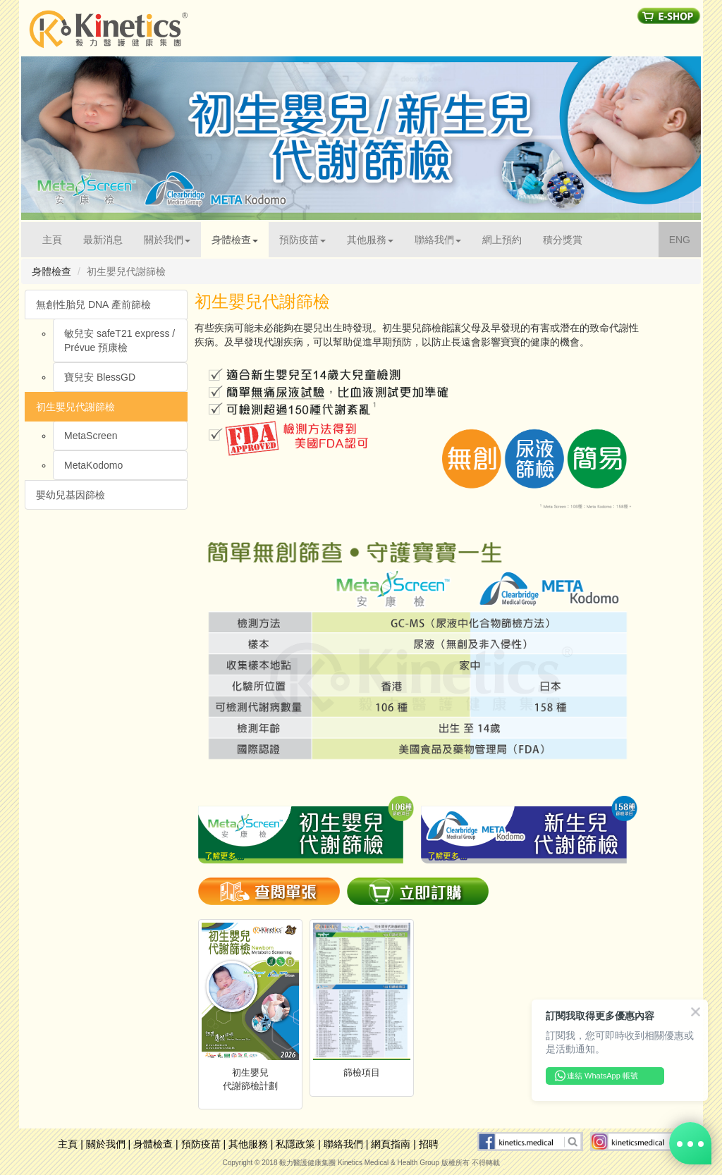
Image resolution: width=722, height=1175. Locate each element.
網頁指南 (390, 1144)
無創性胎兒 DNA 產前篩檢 (93, 304)
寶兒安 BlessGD (99, 377)
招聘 (429, 1144)
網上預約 (502, 239)
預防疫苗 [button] (302, 239)
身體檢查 (153, 1144)
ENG (685, 238)
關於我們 (106, 1144)
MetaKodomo (93, 465)
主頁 (57, 238)
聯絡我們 (343, 1144)
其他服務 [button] (370, 239)
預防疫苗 (201, 1144)
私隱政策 (295, 1144)
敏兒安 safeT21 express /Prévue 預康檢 (119, 340)
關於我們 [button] (167, 239)
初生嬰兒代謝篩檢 (75, 406)
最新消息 (103, 239)
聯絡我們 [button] (438, 239)
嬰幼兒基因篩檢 (70, 494)
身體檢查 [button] (235, 239)
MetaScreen (90, 435)
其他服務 (248, 1144)
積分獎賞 (562, 239)
